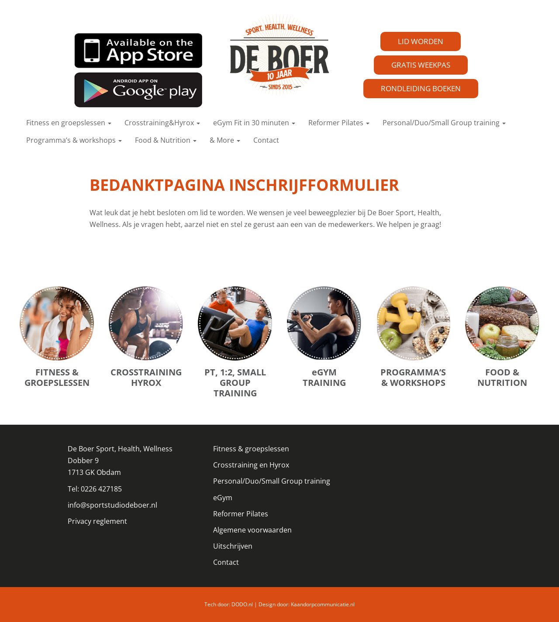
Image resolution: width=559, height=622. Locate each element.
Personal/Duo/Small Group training (444, 122)
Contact (266, 140)
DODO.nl (242, 604)
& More (225, 140)
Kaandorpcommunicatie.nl (323, 604)
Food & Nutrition (166, 140)
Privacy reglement (97, 521)
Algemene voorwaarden (252, 530)
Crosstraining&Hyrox (162, 122)
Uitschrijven (232, 546)
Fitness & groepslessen (251, 449)
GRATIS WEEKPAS (420, 65)
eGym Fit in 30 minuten (254, 122)
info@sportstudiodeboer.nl (112, 505)
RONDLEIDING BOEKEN (421, 88)
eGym (222, 497)
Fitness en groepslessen (68, 122)
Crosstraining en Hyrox (251, 465)
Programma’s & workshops (74, 140)
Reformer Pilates (338, 122)
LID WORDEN (420, 41)
